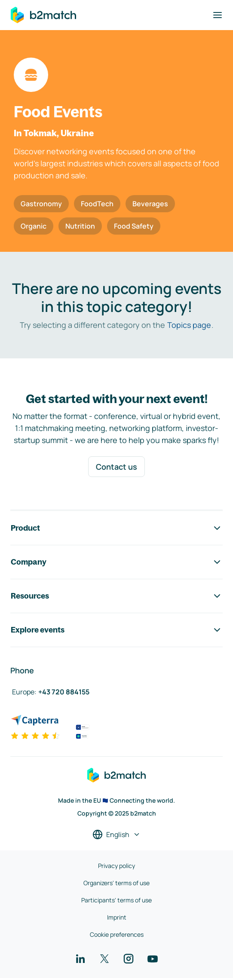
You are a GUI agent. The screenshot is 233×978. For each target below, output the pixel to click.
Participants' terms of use (116, 900)
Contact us (116, 466)
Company (116, 562)
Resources (116, 596)
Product (116, 528)
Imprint (116, 917)
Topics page (189, 325)
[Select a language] (116, 834)
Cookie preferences (117, 934)
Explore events (116, 630)
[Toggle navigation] (217, 15)
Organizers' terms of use (116, 883)
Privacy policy (116, 866)
